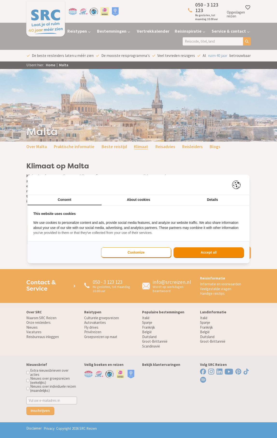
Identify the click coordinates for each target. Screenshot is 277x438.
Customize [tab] (136, 252)
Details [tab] (212, 200)
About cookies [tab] (138, 200)
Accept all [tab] (209, 252)
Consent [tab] (64, 200)
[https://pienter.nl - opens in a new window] (238, 185)
